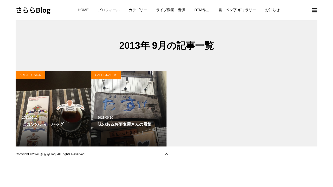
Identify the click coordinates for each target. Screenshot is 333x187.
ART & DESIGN (30, 75)
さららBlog (33, 10)
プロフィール (109, 10)
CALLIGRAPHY (106, 75)
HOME (83, 10)
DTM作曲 (201, 10)
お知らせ (272, 10)
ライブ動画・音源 (170, 10)
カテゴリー (138, 10)
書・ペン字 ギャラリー (237, 10)
